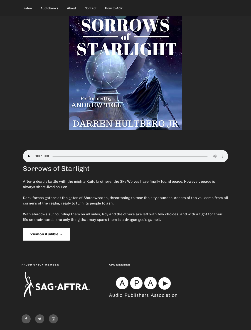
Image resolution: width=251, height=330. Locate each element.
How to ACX (114, 8)
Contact (90, 8)
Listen (27, 8)
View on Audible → (46, 234)
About (71, 8)
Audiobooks (49, 8)
